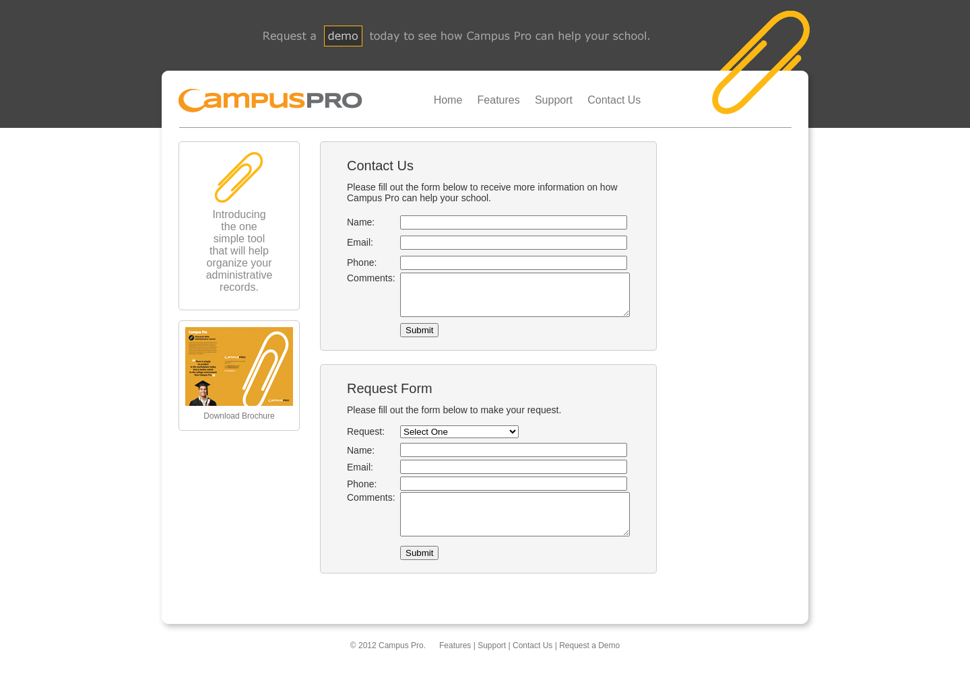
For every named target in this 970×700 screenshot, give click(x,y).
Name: (350, 222)
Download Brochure (238, 416)
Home (448, 100)
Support (554, 100)
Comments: (360, 278)
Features (499, 100)
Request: (355, 439)
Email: (349, 242)
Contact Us (614, 100)
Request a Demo (589, 661)
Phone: (351, 262)
